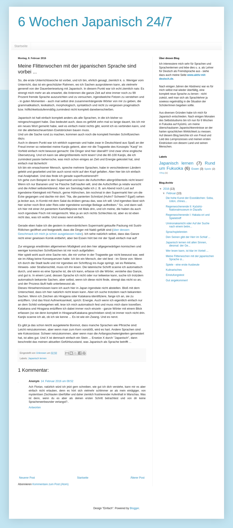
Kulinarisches (174, 269)
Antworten (35, 407)
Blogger (134, 508)
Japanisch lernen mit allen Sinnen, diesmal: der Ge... (186, 244)
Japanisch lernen (37, 358)
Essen (195, 168)
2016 (166, 188)
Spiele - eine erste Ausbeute (182, 264)
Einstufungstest (175, 275)
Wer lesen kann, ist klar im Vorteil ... (187, 250)
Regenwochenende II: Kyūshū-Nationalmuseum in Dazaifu (184, 208)
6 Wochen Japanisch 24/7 (95, 21)
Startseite (21, 46)
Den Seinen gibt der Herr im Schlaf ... (188, 237)
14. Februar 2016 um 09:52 (57, 381)
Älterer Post (137, 477)
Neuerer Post (27, 477)
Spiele (207, 168)
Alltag (161, 173)
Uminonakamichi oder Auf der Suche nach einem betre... (187, 225)
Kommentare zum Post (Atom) (50, 484)
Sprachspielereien (176, 231)
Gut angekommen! (177, 280)
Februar (171, 193)
